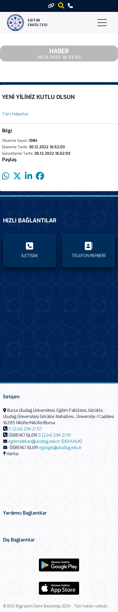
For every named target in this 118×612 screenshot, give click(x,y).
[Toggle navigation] (102, 22)
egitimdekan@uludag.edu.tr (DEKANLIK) (45, 441)
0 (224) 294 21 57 (25, 429)
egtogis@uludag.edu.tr (60, 447)
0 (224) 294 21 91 (54, 435)
